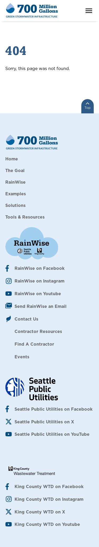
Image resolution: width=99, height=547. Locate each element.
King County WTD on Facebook (49, 486)
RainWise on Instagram (39, 281)
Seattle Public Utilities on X (44, 422)
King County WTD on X (40, 512)
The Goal (15, 170)
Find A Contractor (34, 344)
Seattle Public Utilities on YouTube (52, 434)
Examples (15, 194)
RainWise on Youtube (38, 293)
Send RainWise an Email (41, 306)
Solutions (15, 205)
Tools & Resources (25, 217)
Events (22, 357)
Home (11, 159)
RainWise (15, 182)
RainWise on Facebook (39, 268)
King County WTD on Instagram (49, 499)
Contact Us (26, 319)
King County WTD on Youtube (47, 524)
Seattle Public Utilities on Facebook (53, 409)
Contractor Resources (38, 331)
